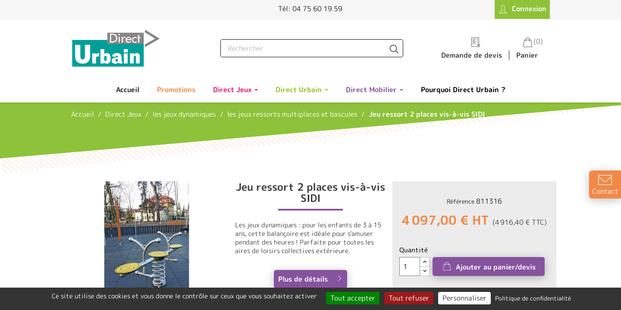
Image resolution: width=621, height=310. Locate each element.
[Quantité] (409, 266)
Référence (460, 201)
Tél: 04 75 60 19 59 (310, 8)
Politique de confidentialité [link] (533, 298)
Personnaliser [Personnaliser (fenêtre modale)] (464, 298)
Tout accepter (352, 298)
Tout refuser (409, 298)
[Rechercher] (311, 48)
